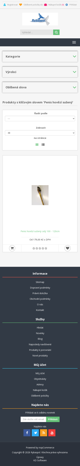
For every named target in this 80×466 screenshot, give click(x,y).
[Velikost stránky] (40, 133)
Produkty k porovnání (40, 349)
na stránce (40, 137)
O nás (40, 304)
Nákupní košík (40, 390)
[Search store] (37, 32)
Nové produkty (40, 355)
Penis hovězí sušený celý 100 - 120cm (40, 231)
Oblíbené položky (40, 395)
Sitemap (40, 282)
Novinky (40, 333)
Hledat (40, 327)
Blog (40, 338)
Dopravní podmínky (40, 287)
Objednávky (40, 378)
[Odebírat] (33, 419)
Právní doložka (40, 293)
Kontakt (40, 310)
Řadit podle (40, 113)
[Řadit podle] (40, 118)
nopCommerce (46, 447)
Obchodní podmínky (40, 298)
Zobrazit (41, 127)
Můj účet (40, 373)
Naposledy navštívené (40, 344)
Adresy (40, 384)
